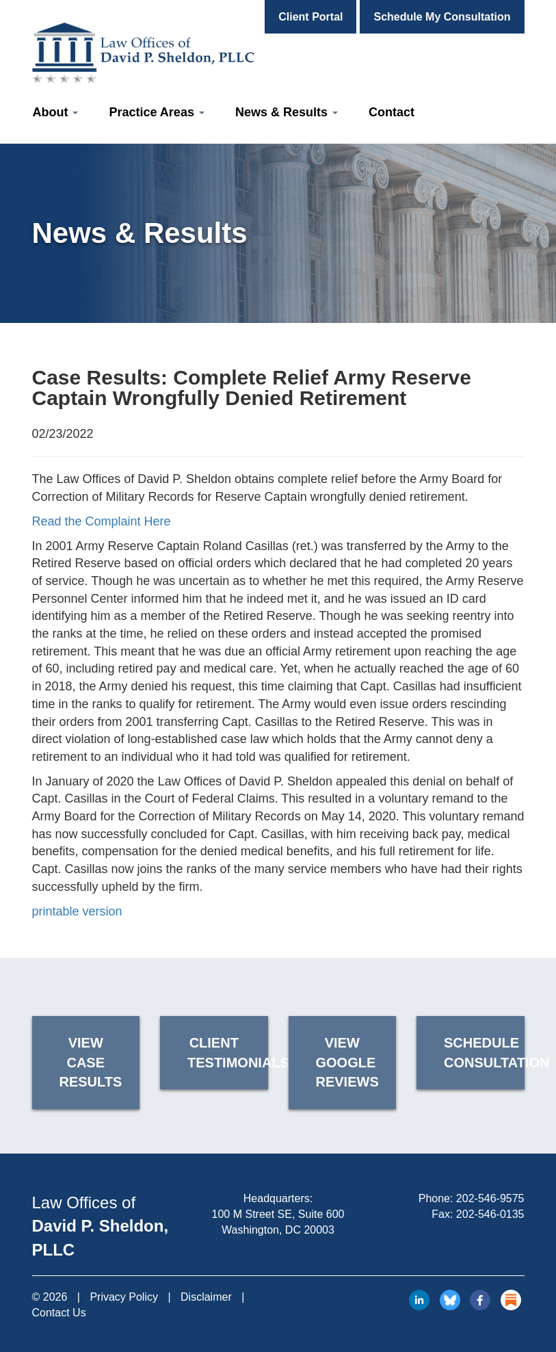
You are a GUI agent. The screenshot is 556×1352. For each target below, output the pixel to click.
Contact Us (59, 1312)
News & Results (286, 112)
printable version (77, 911)
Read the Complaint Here (101, 521)
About (56, 112)
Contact (391, 112)
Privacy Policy (124, 1297)
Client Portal (310, 17)
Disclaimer (206, 1297)
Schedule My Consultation (441, 17)
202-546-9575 (490, 1198)
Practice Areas (156, 112)
